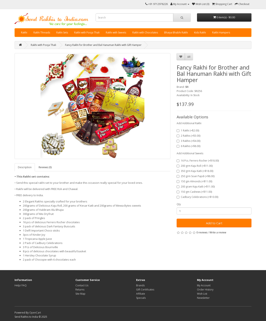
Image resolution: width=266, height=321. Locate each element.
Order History (205, 289)
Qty (179, 204)
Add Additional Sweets (190, 153)
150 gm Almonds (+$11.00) (194, 181)
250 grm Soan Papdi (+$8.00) (195, 176)
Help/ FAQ (21, 285)
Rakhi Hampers (221, 32)
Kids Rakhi (200, 32)
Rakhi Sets (62, 32)
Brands (140, 285)
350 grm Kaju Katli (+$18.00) (195, 171)
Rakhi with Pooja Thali (87, 32)
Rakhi (24, 32)
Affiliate (140, 293)
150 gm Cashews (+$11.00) (194, 192)
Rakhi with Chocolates (145, 32)
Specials (141, 298)
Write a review (217, 232)
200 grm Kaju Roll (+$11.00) (195, 166)
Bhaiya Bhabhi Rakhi (176, 32)
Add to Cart (214, 223)
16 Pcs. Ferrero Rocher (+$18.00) (198, 160)
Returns (79, 289)
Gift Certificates (145, 289)
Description (25, 167)
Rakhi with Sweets (116, 32)
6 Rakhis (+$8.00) (188, 146)
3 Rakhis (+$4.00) (188, 141)
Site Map (80, 293)
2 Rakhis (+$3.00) (188, 135)
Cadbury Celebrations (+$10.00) (197, 197)
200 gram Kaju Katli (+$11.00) (196, 186)
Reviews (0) (45, 167)
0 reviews (201, 232)
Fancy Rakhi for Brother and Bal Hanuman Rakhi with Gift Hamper (103, 45)
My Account (204, 285)
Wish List (202, 293)
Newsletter (203, 298)
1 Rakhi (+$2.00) (188, 130)
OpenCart (35, 312)
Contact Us (81, 285)
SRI (186, 87)
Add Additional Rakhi (189, 123)
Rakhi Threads (41, 32)
